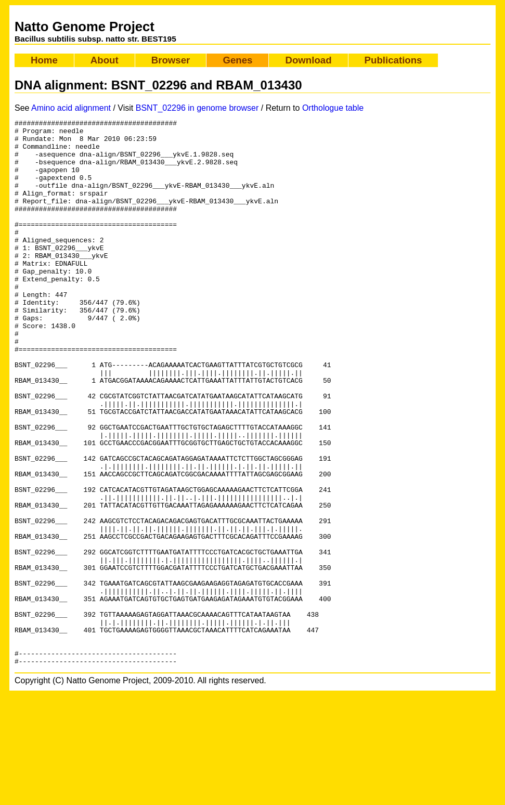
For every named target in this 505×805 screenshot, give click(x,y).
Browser (170, 60)
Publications (393, 60)
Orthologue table (333, 107)
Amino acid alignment (71, 107)
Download (308, 60)
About (104, 60)
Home (44, 60)
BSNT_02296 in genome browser (197, 107)
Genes (237, 60)
